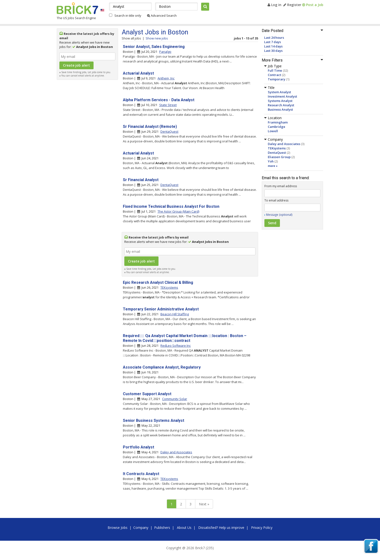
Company (140, 527)
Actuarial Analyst (138, 73)
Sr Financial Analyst (140, 179)
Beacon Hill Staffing (174, 314)
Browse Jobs (117, 527)
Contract (274, 75)
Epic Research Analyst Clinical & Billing (158, 282)
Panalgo (165, 51)
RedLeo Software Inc (175, 345)
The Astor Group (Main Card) (178, 211)
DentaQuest (277, 152)
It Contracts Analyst (141, 473)
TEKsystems (277, 148)
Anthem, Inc (166, 78)
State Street (168, 105)
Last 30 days (273, 50)
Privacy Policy (261, 527)
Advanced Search (162, 15)
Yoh (271, 161)
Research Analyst (281, 105)
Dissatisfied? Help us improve (221, 527)
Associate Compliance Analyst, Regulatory (162, 367)
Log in (274, 4)
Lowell (273, 131)
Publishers (162, 527)
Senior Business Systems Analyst (153, 420)
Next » (204, 504)
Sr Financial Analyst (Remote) (150, 126)
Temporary (276, 79)
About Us (184, 527)
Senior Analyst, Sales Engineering (154, 46)
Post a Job (312, 4)
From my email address (280, 186)
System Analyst (279, 92)
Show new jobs (157, 38)
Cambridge (276, 126)
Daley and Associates (284, 144)
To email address (276, 200)
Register (292, 4)
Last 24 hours (274, 37)
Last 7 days (272, 42)
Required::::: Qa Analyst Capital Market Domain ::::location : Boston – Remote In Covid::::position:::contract (184, 338)
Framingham (278, 122)
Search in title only (127, 15)
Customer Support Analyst (147, 394)
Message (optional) (279, 215)
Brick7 (77, 8)
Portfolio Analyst (138, 447)
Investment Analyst (282, 96)
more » (272, 166)
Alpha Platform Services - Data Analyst (158, 100)
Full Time (275, 70)
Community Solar (174, 399)
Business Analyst (280, 109)
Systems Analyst (280, 101)
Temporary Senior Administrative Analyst (161, 309)
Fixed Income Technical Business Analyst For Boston (171, 206)
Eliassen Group (279, 157)
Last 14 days (273, 46)
